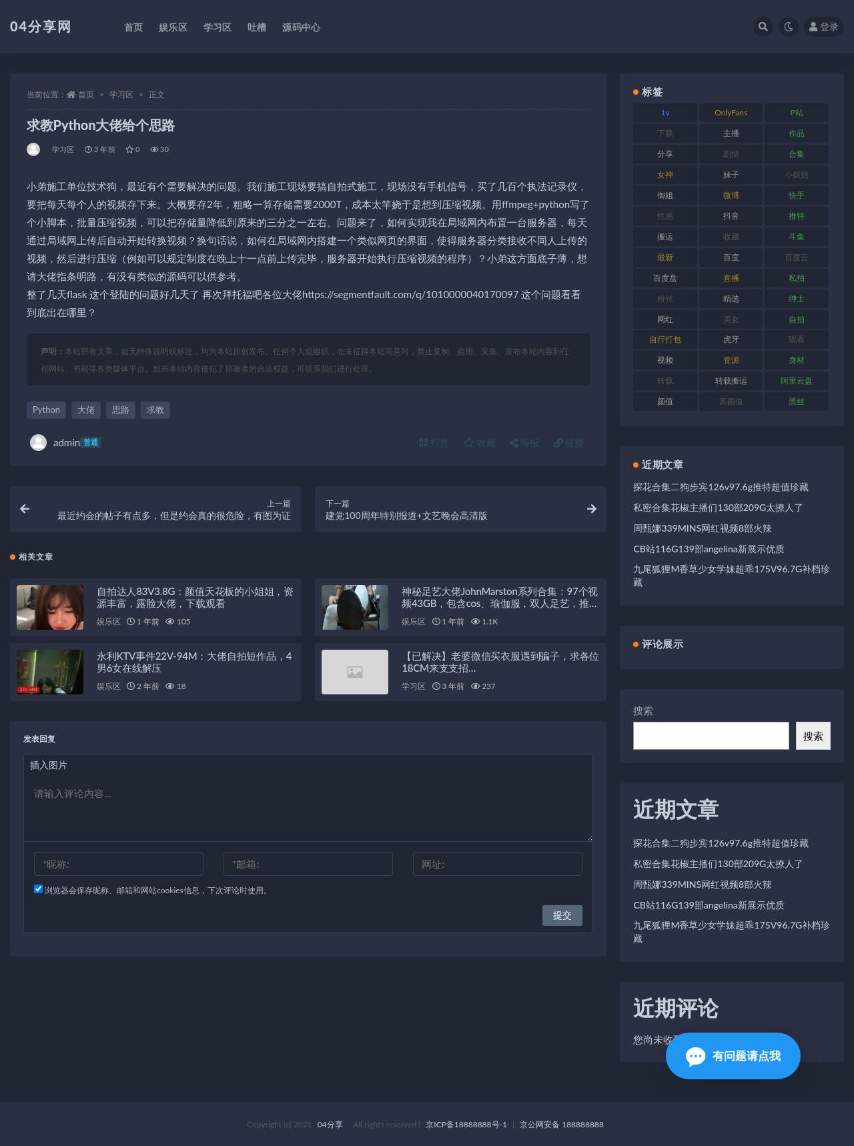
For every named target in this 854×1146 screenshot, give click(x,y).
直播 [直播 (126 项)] (731, 278)
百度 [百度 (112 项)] (731, 257)
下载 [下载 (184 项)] (665, 133)
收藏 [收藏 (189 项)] (731, 236)
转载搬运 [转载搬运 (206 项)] (731, 381)
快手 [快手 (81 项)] (797, 195)
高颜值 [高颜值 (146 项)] (731, 401)
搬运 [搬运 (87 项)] (665, 236)
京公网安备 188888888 (562, 1124)
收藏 (480, 442)
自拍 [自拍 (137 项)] (797, 319)
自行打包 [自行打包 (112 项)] (665, 339)
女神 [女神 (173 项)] (665, 174)
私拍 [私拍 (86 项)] (797, 278)
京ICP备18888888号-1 (466, 1124)
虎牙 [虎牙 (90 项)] (731, 339)
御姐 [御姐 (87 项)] (665, 195)
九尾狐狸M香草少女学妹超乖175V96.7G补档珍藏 (731, 575)
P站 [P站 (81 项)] (797, 112)
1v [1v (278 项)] (665, 112)
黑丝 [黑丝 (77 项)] (797, 401)
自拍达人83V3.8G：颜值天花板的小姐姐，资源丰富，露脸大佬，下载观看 (195, 597)
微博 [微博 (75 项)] (731, 195)
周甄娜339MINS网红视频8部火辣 (702, 528)
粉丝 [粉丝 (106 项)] (665, 299)
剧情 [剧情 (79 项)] (731, 154)
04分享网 (41, 26)
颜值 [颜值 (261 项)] (665, 401)
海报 (524, 442)
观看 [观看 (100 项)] (797, 339)
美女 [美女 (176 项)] (731, 319)
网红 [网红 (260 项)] (665, 319)
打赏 (434, 442)
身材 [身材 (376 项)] (797, 360)
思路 (120, 409)
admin (65, 442)
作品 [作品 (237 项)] (797, 133)
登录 (824, 26)
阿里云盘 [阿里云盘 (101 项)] (797, 381)
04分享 (330, 1124)
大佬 (86, 409)
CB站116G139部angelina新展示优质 (708, 548)
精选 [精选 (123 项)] (731, 299)
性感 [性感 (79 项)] (665, 216)
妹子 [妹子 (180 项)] (731, 174)
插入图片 (48, 764)
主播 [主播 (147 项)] (731, 133)
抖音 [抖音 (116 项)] (731, 216)
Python (46, 409)
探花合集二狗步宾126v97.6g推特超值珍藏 (721, 486)
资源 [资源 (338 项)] (731, 360)
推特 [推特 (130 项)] (797, 216)
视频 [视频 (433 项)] (665, 360)
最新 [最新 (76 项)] (665, 257)
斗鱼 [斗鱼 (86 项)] (797, 236)
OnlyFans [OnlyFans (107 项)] (731, 112)
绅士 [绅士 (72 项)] (797, 299)
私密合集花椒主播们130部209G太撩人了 (718, 507)
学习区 (121, 94)
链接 (569, 442)
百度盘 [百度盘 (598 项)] (665, 278)
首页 (86, 94)
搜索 (643, 710)
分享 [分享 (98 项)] (665, 154)
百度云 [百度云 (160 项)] (797, 257)
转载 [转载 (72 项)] (665, 381)
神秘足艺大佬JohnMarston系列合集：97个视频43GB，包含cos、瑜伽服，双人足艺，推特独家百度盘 (500, 603)
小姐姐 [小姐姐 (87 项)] (797, 174)
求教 (155, 409)
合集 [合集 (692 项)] (797, 154)
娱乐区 (108, 621)
